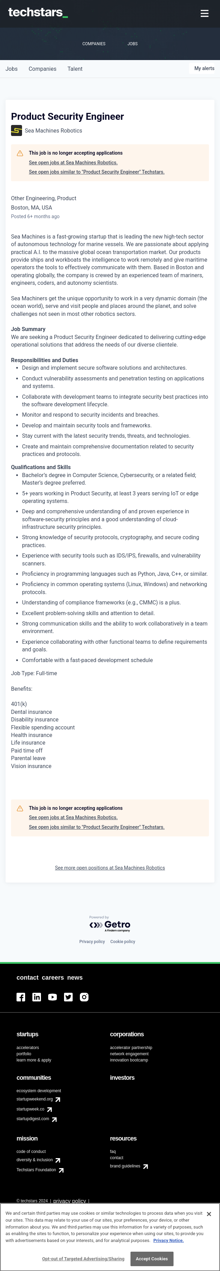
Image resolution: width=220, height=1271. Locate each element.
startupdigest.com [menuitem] (33, 1118)
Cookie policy (123, 941)
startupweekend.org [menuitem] (35, 1099)
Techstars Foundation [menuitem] (36, 1169)
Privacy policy (92, 941)
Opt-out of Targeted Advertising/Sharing (83, 1261)
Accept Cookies (152, 1261)
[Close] (209, 1217)
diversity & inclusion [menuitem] (35, 1159)
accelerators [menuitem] (28, 1047)
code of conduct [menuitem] (31, 1151)
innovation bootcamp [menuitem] (129, 1060)
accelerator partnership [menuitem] (131, 1047)
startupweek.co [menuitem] (30, 1109)
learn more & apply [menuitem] (34, 1060)
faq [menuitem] (113, 1151)
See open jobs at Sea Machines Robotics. (73, 162)
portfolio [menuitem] (24, 1053)
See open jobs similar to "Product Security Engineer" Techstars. (97, 172)
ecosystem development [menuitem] (39, 1090)
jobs (12, 69)
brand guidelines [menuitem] (125, 1166)
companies (42, 69)
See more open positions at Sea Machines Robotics (110, 868)
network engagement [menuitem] (129, 1053)
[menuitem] (205, 14)
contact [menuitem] (117, 1157)
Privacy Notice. (168, 1243)
